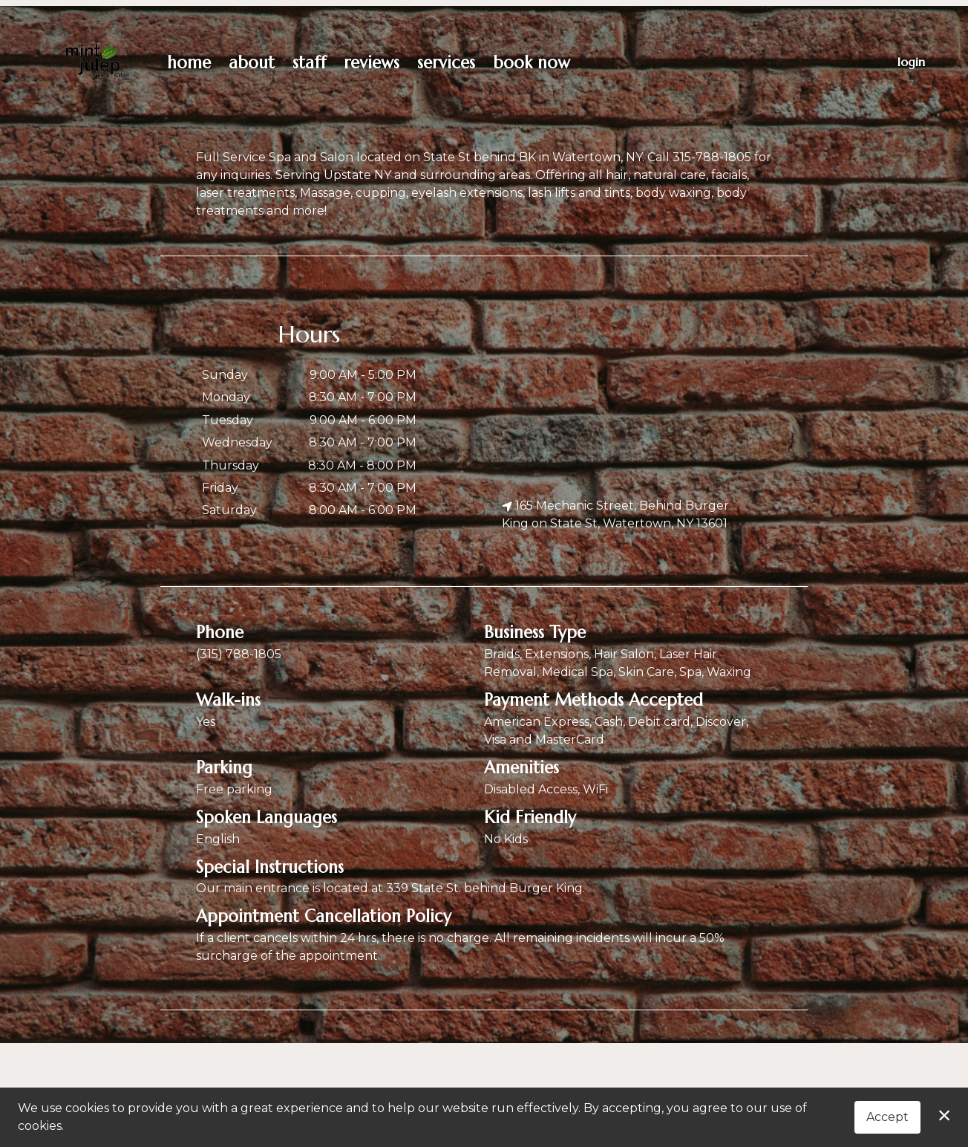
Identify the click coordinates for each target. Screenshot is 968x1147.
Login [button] (911, 61)
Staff (309, 62)
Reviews (371, 62)
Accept (887, 1117)
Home (189, 62)
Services (446, 62)
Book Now (531, 62)
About (252, 62)
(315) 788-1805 (238, 654)
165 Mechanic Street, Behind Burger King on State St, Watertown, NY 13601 (615, 514)
